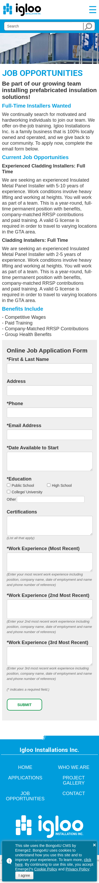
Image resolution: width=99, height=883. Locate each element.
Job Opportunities (25, 796)
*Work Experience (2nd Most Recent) (48, 595)
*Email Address (24, 425)
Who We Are (74, 767)
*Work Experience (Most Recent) (43, 548)
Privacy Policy (77, 869)
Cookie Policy (45, 869)
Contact (73, 793)
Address (16, 381)
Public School (23, 485)
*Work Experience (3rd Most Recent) (47, 642)
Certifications (22, 512)
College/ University (27, 492)
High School (62, 485)
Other (11, 499)
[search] (39, 26)
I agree (24, 875)
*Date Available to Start (33, 447)
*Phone (15, 403)
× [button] (94, 844)
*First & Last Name (28, 359)
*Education (19, 479)
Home (25, 767)
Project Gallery (74, 780)
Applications (25, 777)
